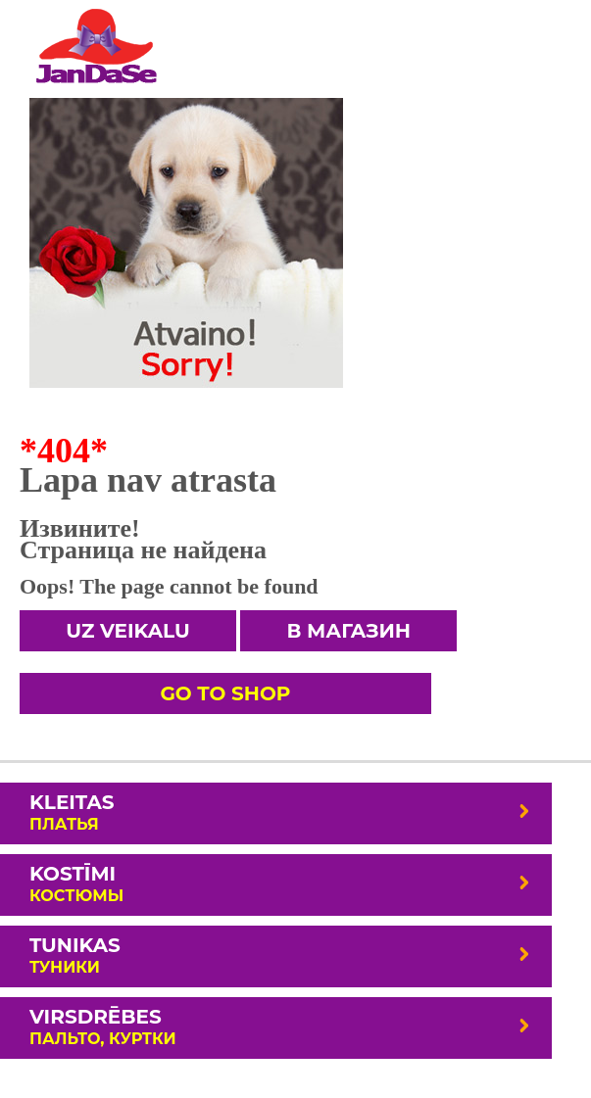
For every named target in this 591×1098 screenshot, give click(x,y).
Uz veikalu (128, 631)
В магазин (348, 631)
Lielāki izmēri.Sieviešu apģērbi (96, 45)
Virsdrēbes (280, 1026)
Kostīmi (280, 883)
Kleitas (280, 812)
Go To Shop (225, 693)
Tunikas (280, 955)
